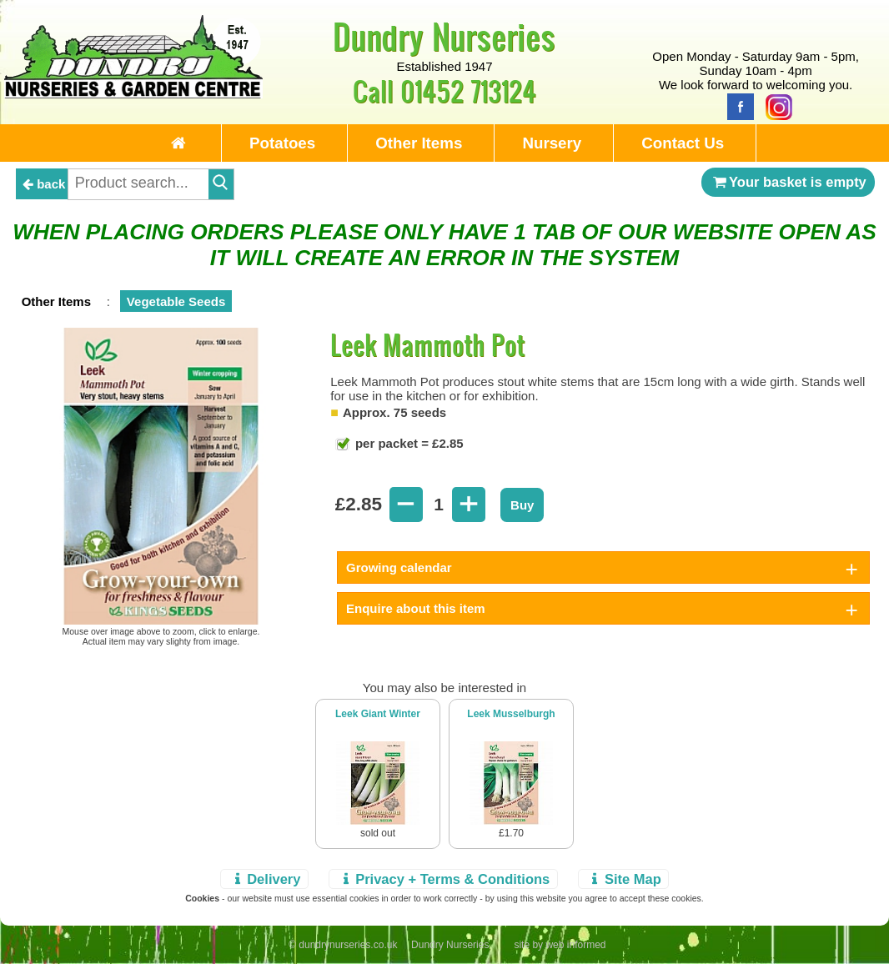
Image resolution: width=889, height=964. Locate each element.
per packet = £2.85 (408, 443)
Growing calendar (399, 567)
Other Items (418, 143)
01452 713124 (468, 90)
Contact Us (682, 143)
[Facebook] (736, 105)
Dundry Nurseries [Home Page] (444, 35)
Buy (522, 505)
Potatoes (282, 143)
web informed (575, 945)
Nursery (551, 143)
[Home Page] (134, 94)
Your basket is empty (788, 181)
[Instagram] (774, 105)
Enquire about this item (415, 608)
